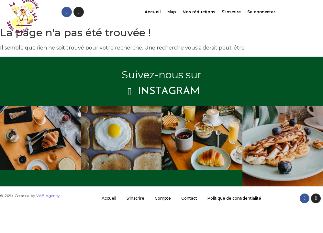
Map (171, 11)
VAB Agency (48, 195)
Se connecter (261, 11)
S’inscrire (231, 11)
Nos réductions (199, 11)
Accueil (153, 11)
